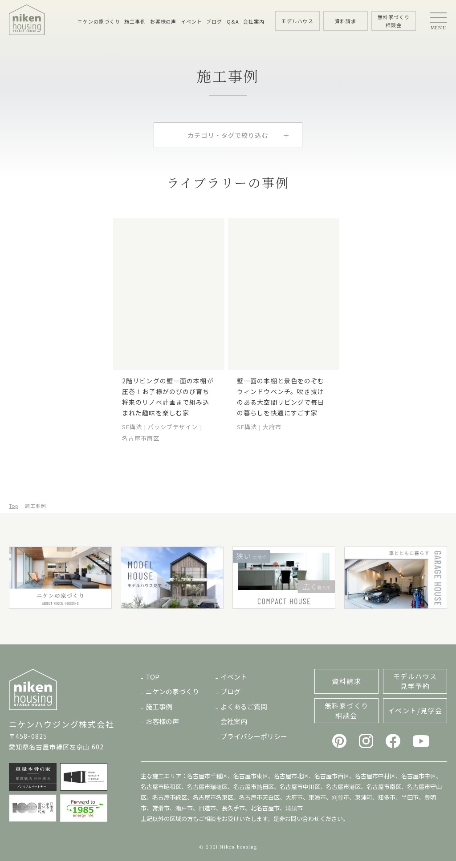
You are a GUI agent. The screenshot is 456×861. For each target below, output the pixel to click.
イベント (191, 21)
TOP (152, 676)
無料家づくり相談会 (347, 710)
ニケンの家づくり (98, 21)
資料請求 (346, 681)
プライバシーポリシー (253, 736)
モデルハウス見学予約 (415, 681)
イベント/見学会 (415, 710)
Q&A (233, 21)
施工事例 (135, 21)
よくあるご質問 (243, 706)
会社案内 (254, 21)
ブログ (214, 21)
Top (13, 506)
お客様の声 (163, 21)
